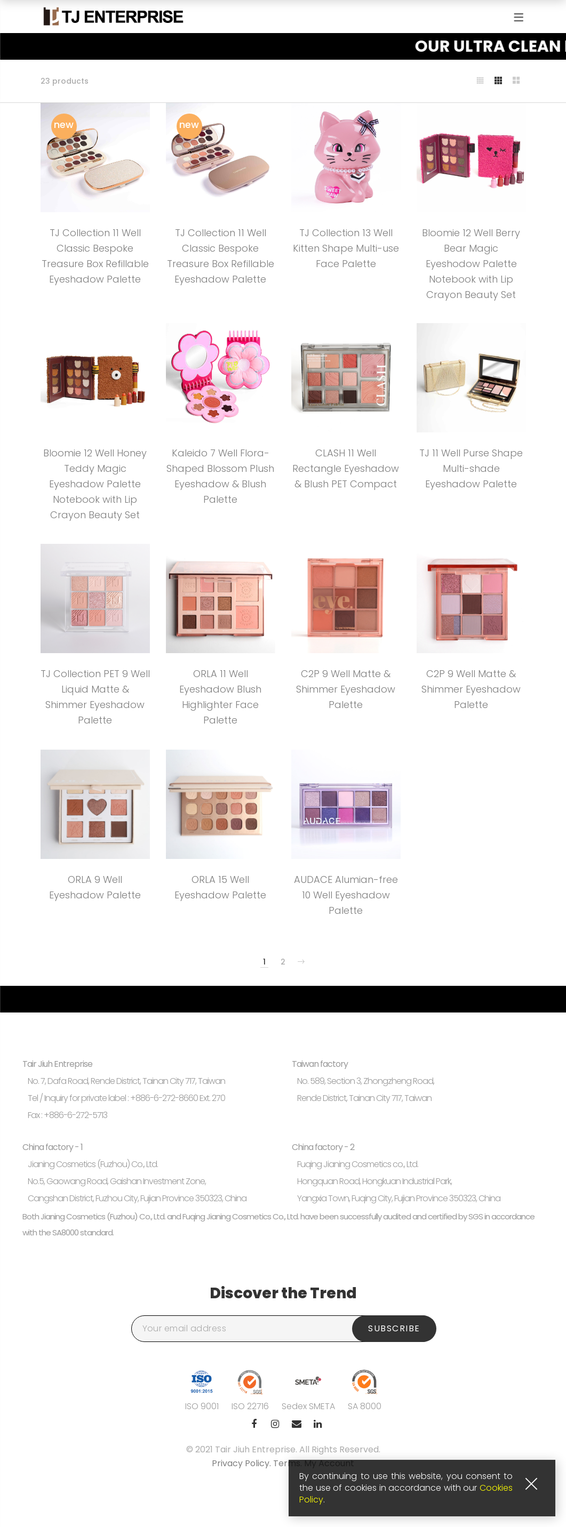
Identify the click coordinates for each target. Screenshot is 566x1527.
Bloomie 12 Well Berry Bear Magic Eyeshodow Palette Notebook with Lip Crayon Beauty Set (471, 263)
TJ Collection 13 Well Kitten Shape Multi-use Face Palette (346, 248)
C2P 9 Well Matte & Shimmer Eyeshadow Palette (345, 689)
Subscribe (394, 1328)
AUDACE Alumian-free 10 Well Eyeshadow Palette (346, 895)
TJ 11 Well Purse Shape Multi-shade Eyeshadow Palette (471, 468)
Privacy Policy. (242, 1463)
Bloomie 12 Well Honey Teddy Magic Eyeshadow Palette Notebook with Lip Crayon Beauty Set (95, 483)
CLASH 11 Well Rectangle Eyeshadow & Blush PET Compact (345, 468)
